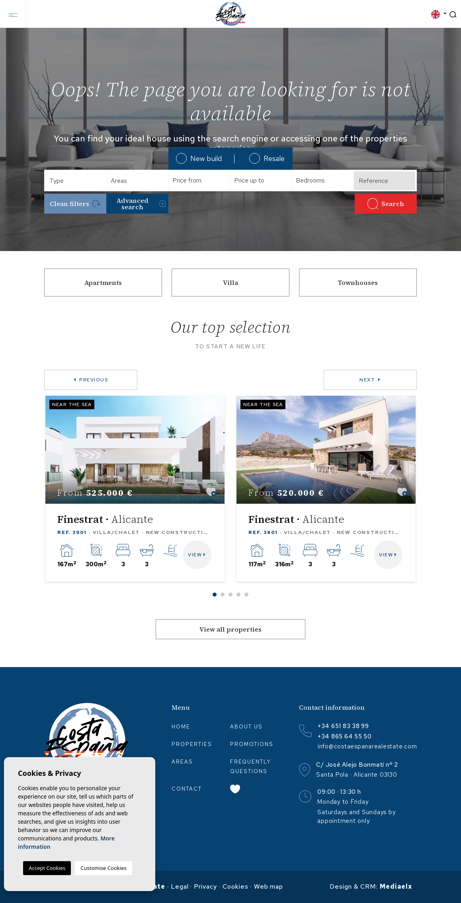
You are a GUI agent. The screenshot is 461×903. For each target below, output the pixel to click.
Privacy (205, 886)
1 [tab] (215, 595)
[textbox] (79, 180)
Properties (192, 744)
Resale (267, 158)
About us (246, 726)
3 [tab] (230, 595)
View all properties (230, 629)
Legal (180, 886)
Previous (91, 380)
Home (181, 726)
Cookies (235, 886)
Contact (187, 788)
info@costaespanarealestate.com (367, 746)
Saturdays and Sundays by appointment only (356, 816)
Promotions (251, 744)
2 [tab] (223, 595)
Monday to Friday (342, 802)
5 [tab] (246, 595)
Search (385, 203)
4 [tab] (238, 595)
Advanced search (141, 203)
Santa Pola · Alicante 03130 (356, 775)
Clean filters (75, 203)
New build (199, 158)
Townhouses (358, 282)
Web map (268, 886)
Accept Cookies (47, 868)
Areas (182, 761)
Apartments (103, 282)
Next (370, 380)
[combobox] (76, 180)
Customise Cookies (103, 868)
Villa (230, 282)
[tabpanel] (135, 488)
